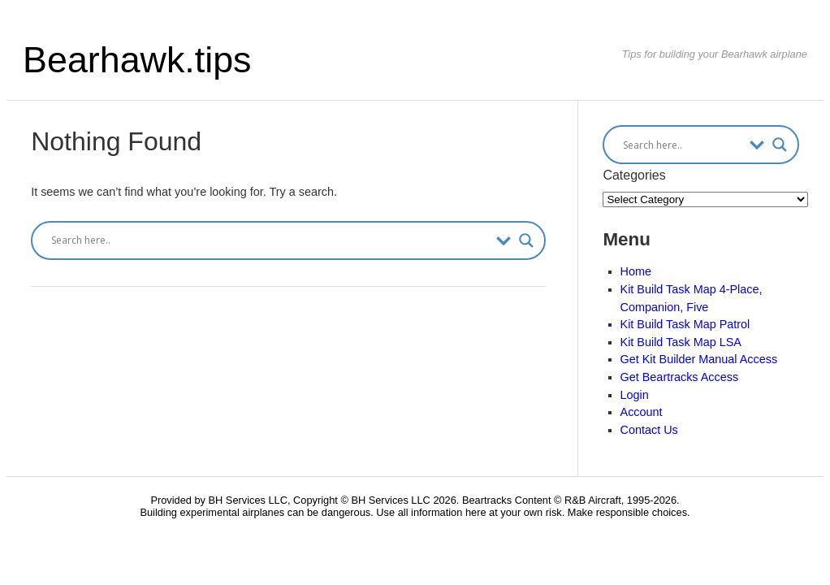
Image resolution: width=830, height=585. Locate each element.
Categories (634, 175)
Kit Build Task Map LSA (680, 342)
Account (641, 411)
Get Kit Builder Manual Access (699, 359)
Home (635, 271)
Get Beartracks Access (679, 377)
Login (634, 394)
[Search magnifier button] (526, 240)
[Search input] (269, 240)
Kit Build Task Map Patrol (685, 324)
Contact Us (649, 429)
